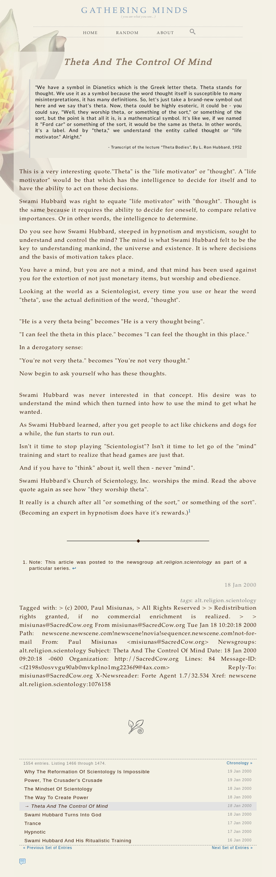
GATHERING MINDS (135, 10)
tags (185, 601)
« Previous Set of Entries (47, 848)
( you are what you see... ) (138, 16)
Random (127, 33)
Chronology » (240, 763)
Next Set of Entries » (232, 848)
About (165, 33)
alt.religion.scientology (226, 601)
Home (90, 33)
